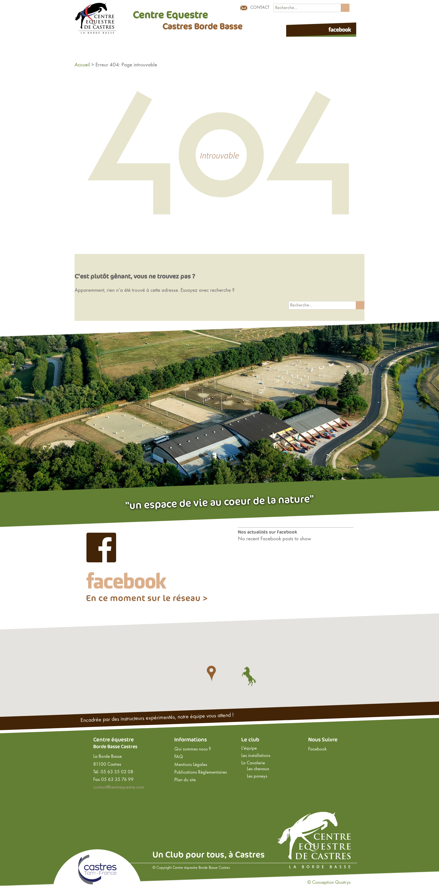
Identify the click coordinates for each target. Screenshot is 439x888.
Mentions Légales (190, 765)
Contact (260, 7)
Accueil (82, 65)
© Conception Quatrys (329, 882)
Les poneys (257, 776)
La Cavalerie (253, 763)
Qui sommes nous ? (192, 749)
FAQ (178, 757)
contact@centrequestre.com (118, 787)
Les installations (255, 756)
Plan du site (185, 780)
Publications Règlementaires (200, 772)
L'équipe (249, 748)
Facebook (317, 749)
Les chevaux (258, 769)
